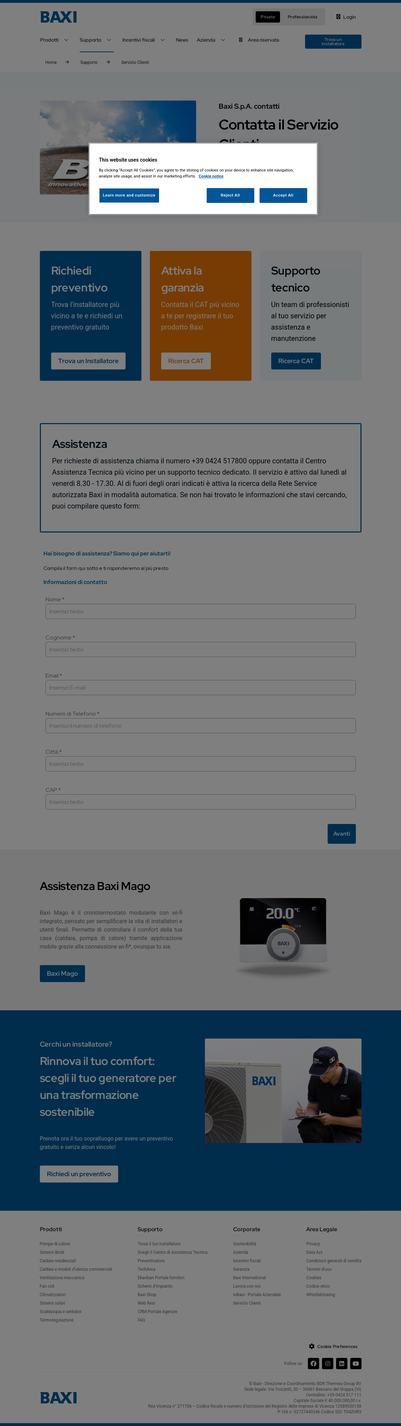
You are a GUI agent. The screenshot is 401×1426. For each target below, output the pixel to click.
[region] (203, 179)
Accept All (283, 195)
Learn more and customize (129, 195)
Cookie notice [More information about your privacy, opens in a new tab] (211, 176)
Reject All (230, 195)
